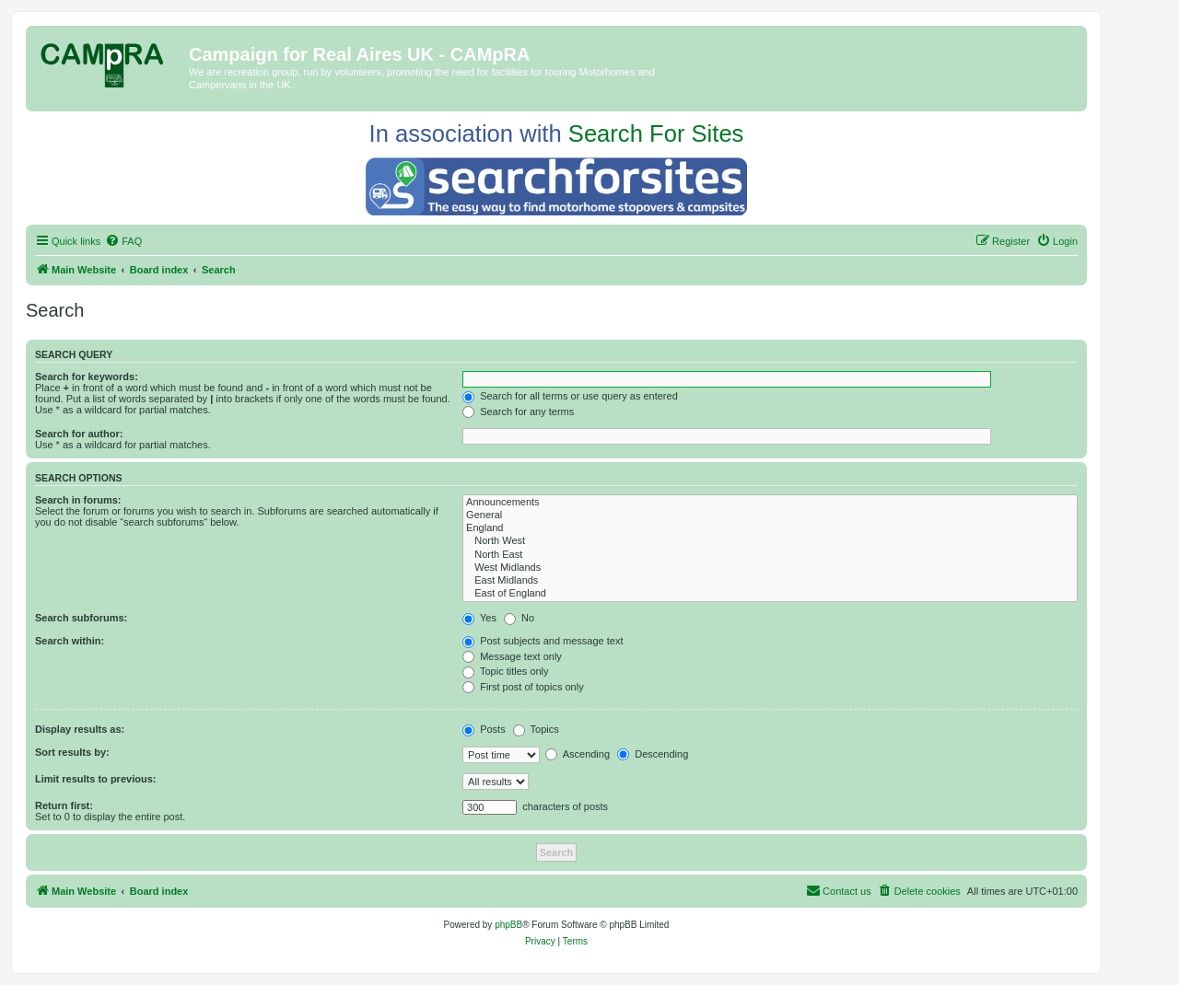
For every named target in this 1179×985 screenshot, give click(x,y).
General (770, 515)
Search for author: (79, 433)
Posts (484, 729)
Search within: (69, 640)
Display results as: (79, 729)
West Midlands (770, 568)
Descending (652, 753)
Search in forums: (78, 499)
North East (770, 555)
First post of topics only (523, 686)
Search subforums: (81, 617)
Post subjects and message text (542, 640)
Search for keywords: (86, 376)
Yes (479, 617)
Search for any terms (518, 411)
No (519, 617)
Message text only (512, 656)
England (770, 528)
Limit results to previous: (95, 778)
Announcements (770, 502)
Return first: (64, 805)
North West (770, 541)
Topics (536, 729)
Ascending (577, 753)
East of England (770, 593)
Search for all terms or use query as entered (570, 395)
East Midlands (770, 580)
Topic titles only (505, 671)
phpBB (508, 925)
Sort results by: (72, 752)
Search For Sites (656, 133)
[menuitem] (123, 241)
